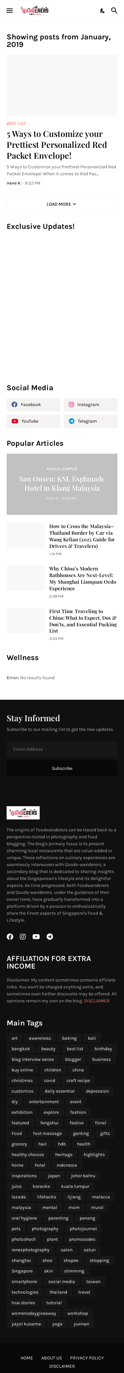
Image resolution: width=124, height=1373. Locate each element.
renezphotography (31, 1250)
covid (49, 1080)
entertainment (44, 1101)
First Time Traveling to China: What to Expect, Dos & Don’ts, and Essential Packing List (83, 621)
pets (16, 1228)
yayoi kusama (26, 1324)
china (78, 1070)
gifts (105, 1133)
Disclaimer (62, 1366)
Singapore (22, 1271)
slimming (74, 1271)
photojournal (83, 1228)
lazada (19, 1197)
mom (74, 1207)
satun (90, 1250)
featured (20, 1123)
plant (52, 1239)
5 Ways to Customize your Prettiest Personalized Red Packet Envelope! (57, 144)
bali (92, 1038)
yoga (57, 1324)
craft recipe (78, 1080)
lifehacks (46, 1197)
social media (61, 1281)
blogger (73, 1059)
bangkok (21, 1049)
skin (48, 1271)
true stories (23, 1303)
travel (84, 1292)
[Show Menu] (9, 10)
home (17, 1165)
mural (97, 1207)
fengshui (49, 1123)
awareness (40, 1038)
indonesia (67, 1165)
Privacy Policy (87, 1358)
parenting (58, 1218)
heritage (63, 1154)
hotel (40, 1165)
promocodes (82, 1239)
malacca (101, 1197)
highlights (94, 1154)
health (83, 1144)
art (15, 1038)
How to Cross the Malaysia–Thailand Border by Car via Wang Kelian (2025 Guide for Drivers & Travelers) (82, 536)
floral (100, 1123)
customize (22, 1091)
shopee (70, 1260)
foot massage (47, 1133)
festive (77, 1123)
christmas (22, 1080)
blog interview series (33, 1059)
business (101, 1059)
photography (45, 1228)
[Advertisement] (62, 310)
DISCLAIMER (97, 1001)
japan (54, 1176)
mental (49, 1207)
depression (97, 1091)
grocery (19, 1144)
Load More (59, 204)
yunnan (81, 1324)
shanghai (21, 1260)
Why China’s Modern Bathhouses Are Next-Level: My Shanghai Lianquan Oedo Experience (82, 578)
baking (69, 1038)
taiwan (93, 1281)
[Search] (115, 10)
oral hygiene (24, 1218)
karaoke (41, 1186)
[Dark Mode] (103, 10)
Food (17, 1133)
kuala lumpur (75, 1186)
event (75, 1101)
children (52, 1070)
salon (66, 1250)
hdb (62, 1144)
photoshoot (24, 1239)
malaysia (21, 1207)
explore (51, 1112)
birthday (103, 1049)
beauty (48, 1049)
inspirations (24, 1176)
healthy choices (28, 1154)
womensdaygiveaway (34, 1313)
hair (42, 1144)
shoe (47, 1260)
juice (16, 1186)
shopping (99, 1260)
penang (87, 1218)
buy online (22, 1070)
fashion (78, 1112)
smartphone (24, 1281)
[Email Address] (62, 749)
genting (81, 1133)
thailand (58, 1292)
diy (15, 1101)
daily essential (60, 1091)
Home (27, 1358)
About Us (51, 1358)
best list (75, 1049)
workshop (77, 1313)
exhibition (22, 1112)
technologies (25, 1292)
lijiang (74, 1197)
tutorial (54, 1303)
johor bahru (83, 1176)
